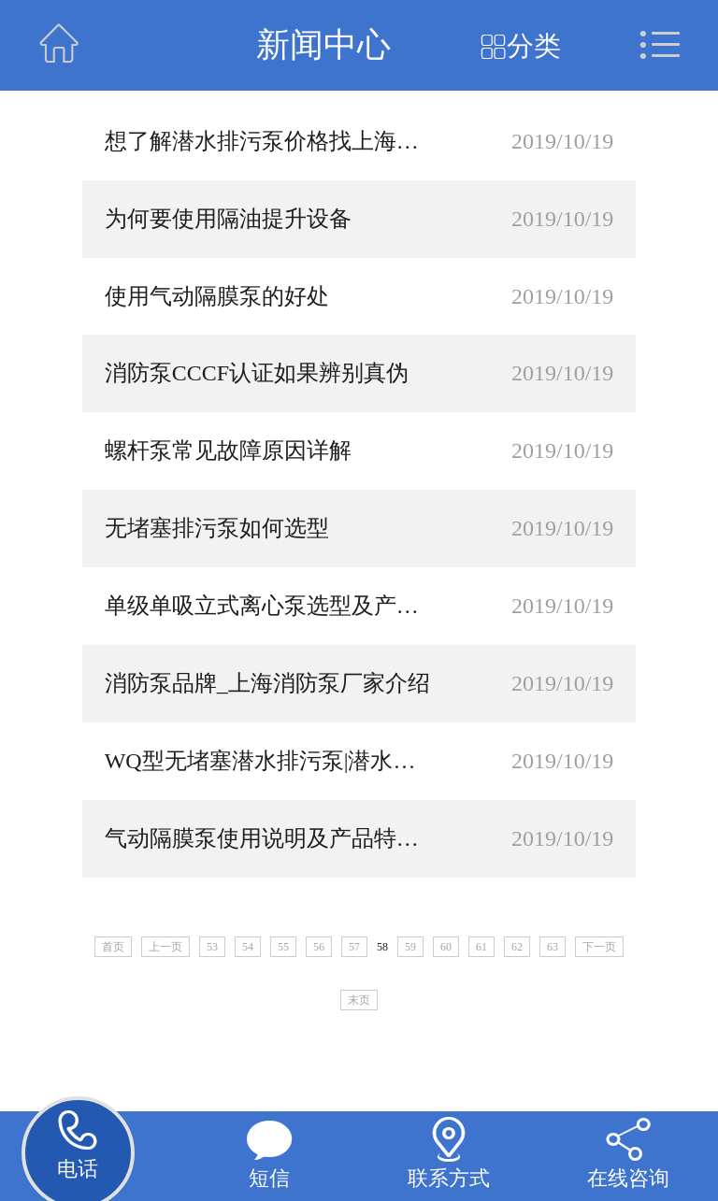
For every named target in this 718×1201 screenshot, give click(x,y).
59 (410, 946)
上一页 (165, 946)
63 (552, 946)
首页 (113, 946)
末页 (359, 1000)
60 (446, 946)
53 (212, 946)
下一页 (599, 946)
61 (481, 946)
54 (247, 946)
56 (318, 946)
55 (283, 946)
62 (517, 946)
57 (354, 946)
